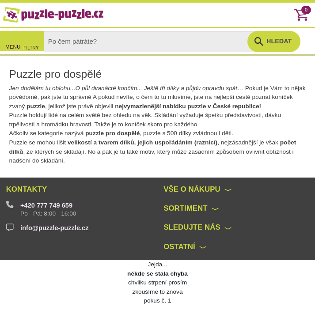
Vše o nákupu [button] (191, 189)
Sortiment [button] (185, 208)
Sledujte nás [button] (191, 227)
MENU (12, 46)
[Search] (153, 41)
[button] (273, 41)
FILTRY (30, 47)
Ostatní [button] (179, 246)
